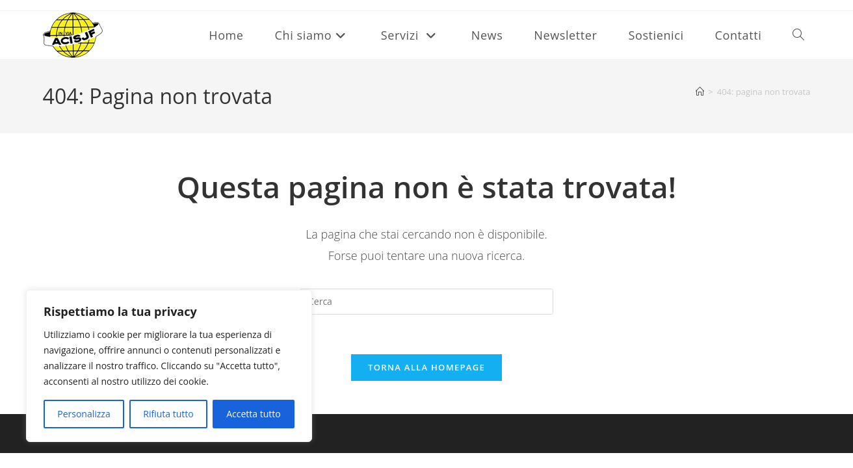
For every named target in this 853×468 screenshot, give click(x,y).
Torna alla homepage (426, 367)
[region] (169, 366)
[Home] (700, 92)
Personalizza (83, 414)
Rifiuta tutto (168, 414)
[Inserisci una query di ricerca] (426, 302)
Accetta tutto (253, 414)
